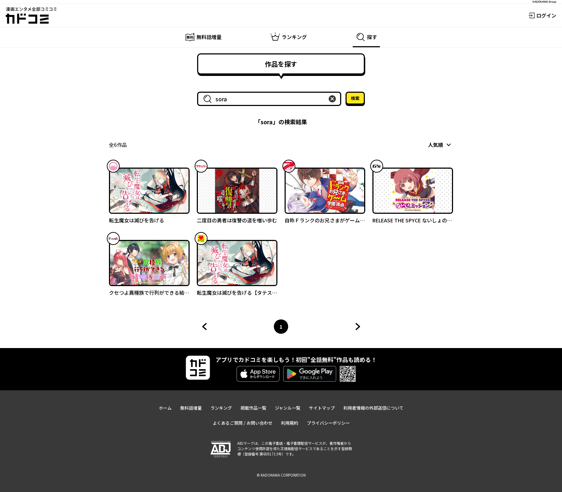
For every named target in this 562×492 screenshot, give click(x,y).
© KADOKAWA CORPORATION (281, 475)
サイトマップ (322, 408)
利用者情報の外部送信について (373, 408)
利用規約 (289, 423)
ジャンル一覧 (287, 408)
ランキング (221, 408)
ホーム (165, 408)
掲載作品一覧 (253, 408)
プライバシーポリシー (328, 423)
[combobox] (270, 99)
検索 (355, 98)
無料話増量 (191, 408)
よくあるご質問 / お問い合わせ (242, 423)
